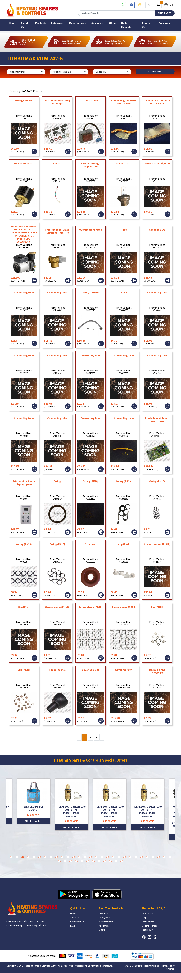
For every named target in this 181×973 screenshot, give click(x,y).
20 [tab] (119, 857)
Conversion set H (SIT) (157, 544)
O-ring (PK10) (90, 481)
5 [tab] (34, 857)
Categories (57, 23)
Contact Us (147, 25)
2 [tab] (17, 857)
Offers (112, 23)
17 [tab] (102, 857)
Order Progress (149, 925)
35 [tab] (87, 861)
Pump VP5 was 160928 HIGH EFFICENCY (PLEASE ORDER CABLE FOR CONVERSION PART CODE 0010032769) (24, 234)
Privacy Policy (168, 965)
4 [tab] (28, 857)
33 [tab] (76, 861)
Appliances (97, 23)
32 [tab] (70, 861)
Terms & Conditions (133, 965)
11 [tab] (68, 857)
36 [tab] (93, 861)
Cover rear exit (123, 669)
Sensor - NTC (123, 163)
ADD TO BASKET (33, 821)
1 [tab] (11, 857)
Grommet (90, 544)
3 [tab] (22, 857)
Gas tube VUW (157, 229)
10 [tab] (62, 857)
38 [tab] (104, 861)
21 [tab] (124, 857)
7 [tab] (45, 857)
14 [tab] (85, 857)
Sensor (57, 163)
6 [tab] (39, 857)
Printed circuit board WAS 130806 (157, 420)
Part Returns (148, 921)
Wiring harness (24, 100)
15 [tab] (90, 857)
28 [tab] (164, 857)
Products (40, 23)
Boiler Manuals (126, 25)
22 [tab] (130, 857)
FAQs (72, 925)
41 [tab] (121, 861)
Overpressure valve (90, 229)
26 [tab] (153, 857)
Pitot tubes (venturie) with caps (57, 102)
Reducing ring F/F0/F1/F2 (157, 671)
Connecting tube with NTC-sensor (123, 102)
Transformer (90, 100)
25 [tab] (147, 857)
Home (12, 23)
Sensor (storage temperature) (90, 165)
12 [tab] (73, 857)
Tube (124, 229)
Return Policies (151, 965)
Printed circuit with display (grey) (24, 482)
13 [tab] (79, 857)
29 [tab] (170, 857)
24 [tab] (141, 857)
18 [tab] (107, 857)
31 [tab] (65, 861)
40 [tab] (116, 861)
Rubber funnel (57, 669)
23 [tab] (136, 857)
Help (171, 5)
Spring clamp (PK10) (57, 606)
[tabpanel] (110, 804)
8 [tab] (51, 857)
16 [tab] (96, 857)
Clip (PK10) (157, 606)
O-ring (57, 481)
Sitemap (170, 968)
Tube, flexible (90, 292)
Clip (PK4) (124, 544)
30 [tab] (59, 861)
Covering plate (90, 669)
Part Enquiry (147, 929)
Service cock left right (157, 163)
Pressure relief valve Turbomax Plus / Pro (57, 231)
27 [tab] (158, 857)
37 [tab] (99, 861)
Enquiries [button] (164, 23)
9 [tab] (56, 857)
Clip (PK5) (24, 606)
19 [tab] (113, 857)
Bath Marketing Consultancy (99, 965)
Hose (124, 292)
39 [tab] (110, 861)
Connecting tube (24, 292)
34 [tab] (82, 861)
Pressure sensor (23, 163)
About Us (24, 25)
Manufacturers (78, 23)
